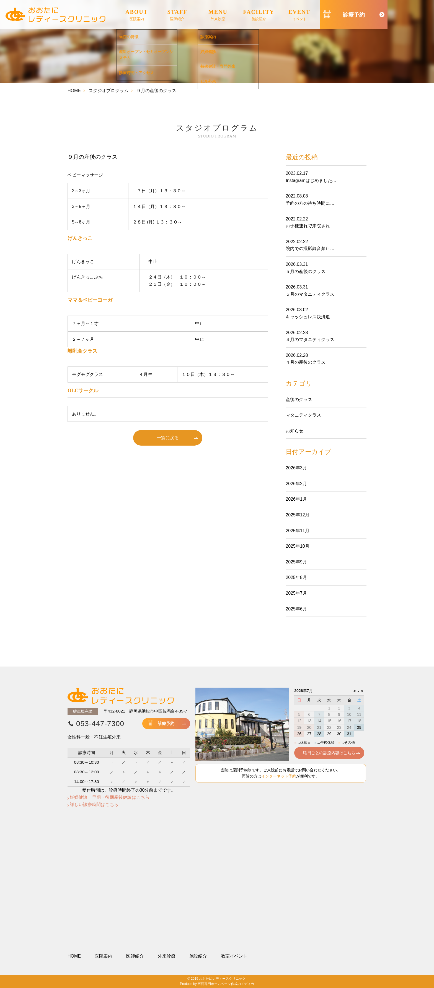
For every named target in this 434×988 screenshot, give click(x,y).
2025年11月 (297, 530)
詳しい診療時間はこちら (94, 804)
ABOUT (136, 15)
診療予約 (166, 723)
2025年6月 (296, 609)
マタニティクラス (303, 415)
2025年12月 (297, 515)
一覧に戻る (168, 437)
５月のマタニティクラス (310, 294)
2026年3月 (296, 468)
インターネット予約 (278, 776)
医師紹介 (135, 956)
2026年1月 (296, 499)
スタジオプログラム (108, 90)
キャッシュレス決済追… (310, 316)
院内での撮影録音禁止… (310, 248)
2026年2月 (296, 483)
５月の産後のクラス (306, 271)
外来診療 (166, 956)
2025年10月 (297, 546)
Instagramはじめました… (311, 180)
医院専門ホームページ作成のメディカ (226, 984)
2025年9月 (296, 562)
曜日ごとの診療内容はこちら (329, 752)
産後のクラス (299, 399)
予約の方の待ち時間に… (310, 203)
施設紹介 (198, 956)
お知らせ (294, 430)
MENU (218, 15)
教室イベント (234, 956)
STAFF (177, 15)
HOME (74, 90)
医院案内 (103, 956)
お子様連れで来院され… (310, 225)
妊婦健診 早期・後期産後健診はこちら (109, 797)
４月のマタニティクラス (310, 339)
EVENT (299, 15)
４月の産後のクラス (306, 362)
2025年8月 (296, 577)
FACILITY (258, 15)
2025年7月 (296, 593)
